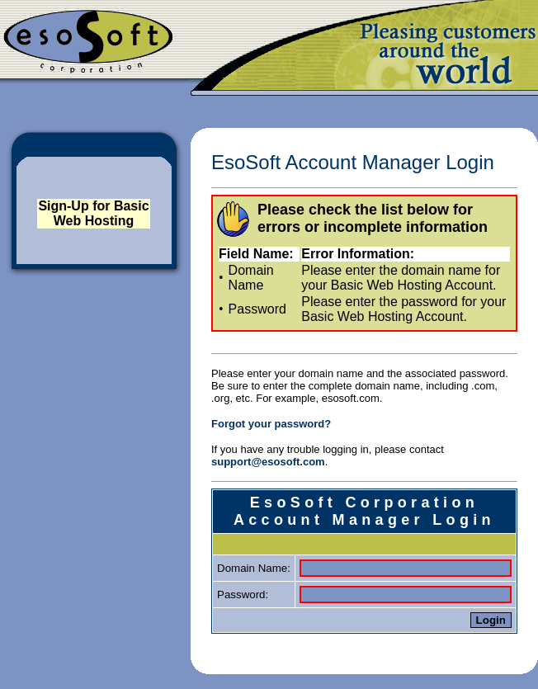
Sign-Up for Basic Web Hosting (93, 213)
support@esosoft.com (268, 461)
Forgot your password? (271, 424)
